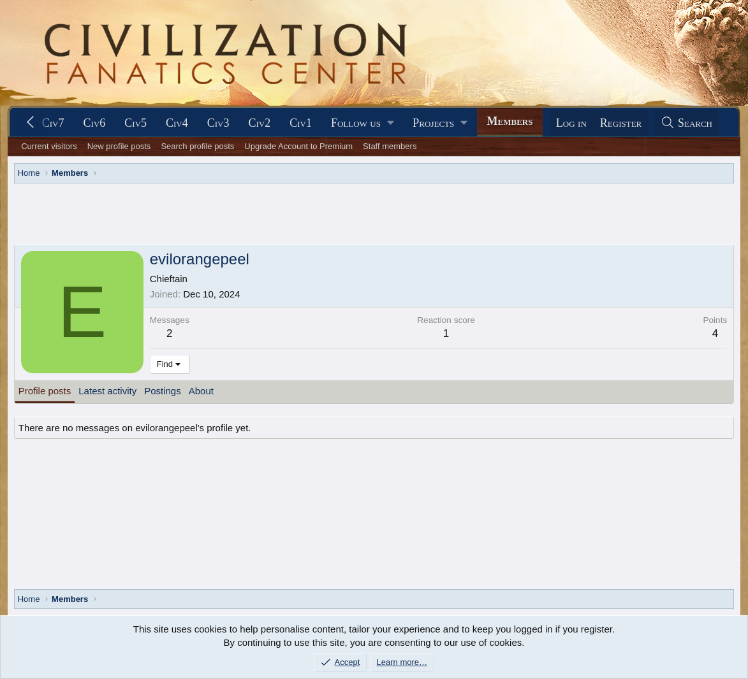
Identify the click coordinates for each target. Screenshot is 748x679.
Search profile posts (197, 146)
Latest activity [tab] (107, 390)
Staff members (389, 146)
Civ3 (218, 123)
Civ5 (135, 123)
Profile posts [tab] (44, 390)
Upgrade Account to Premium (298, 146)
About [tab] (201, 390)
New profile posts (119, 146)
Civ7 (53, 123)
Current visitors (49, 146)
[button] (362, 123)
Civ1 (301, 123)
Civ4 (177, 123)
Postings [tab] (162, 390)
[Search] (686, 123)
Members (510, 121)
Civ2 (259, 123)
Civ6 (95, 123)
